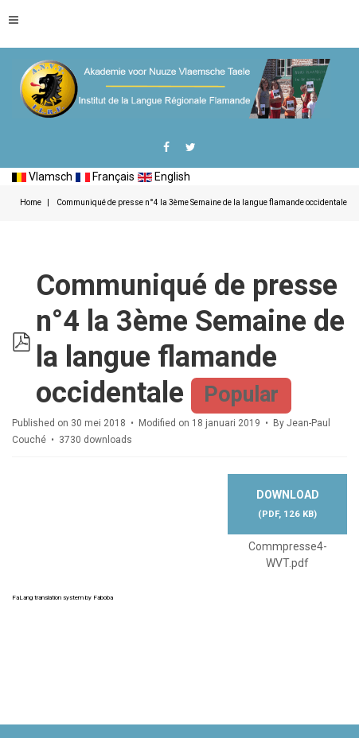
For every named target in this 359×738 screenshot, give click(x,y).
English (164, 176)
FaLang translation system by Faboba (62, 597)
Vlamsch (42, 176)
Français (105, 176)
